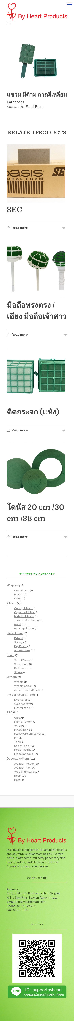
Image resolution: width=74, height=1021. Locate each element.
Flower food (22, 707)
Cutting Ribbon (23, 608)
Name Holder (23, 721)
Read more (17, 228)
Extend (18, 638)
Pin (16, 737)
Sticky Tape (21, 745)
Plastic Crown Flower (27, 733)
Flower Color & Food (21, 694)
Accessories (15, 107)
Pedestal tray (22, 749)
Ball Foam (20, 668)
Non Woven (21, 590)
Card (17, 717)
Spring (18, 642)
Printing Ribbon (24, 628)
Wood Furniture (24, 771)
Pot (16, 779)
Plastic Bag (21, 729)
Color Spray (22, 703)
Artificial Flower (24, 763)
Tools (18, 741)
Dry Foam (20, 646)
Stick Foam (21, 664)
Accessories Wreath (27, 690)
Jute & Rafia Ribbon (26, 620)
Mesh (17, 594)
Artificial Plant (22, 767)
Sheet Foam (22, 660)
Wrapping (13, 585)
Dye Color (20, 699)
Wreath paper (23, 685)
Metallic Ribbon (24, 616)
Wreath (12, 676)
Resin (17, 775)
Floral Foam (34, 107)
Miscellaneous (23, 753)
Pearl (17, 624)
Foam (10, 655)
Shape (18, 672)
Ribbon (11, 603)
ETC (9, 712)
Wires (18, 725)
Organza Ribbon (24, 612)
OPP (17, 598)
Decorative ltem (18, 758)
